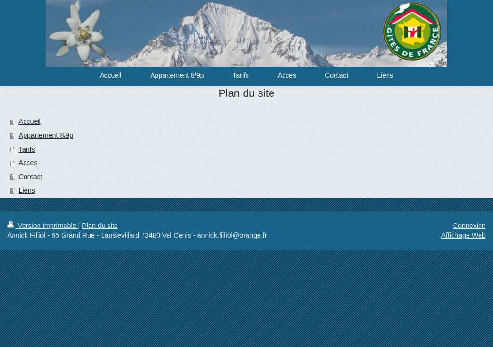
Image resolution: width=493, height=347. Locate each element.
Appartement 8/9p (46, 135)
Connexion (469, 225)
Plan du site (100, 225)
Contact (30, 177)
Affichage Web (463, 235)
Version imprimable (42, 225)
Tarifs (27, 149)
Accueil (30, 121)
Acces (28, 163)
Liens (27, 190)
